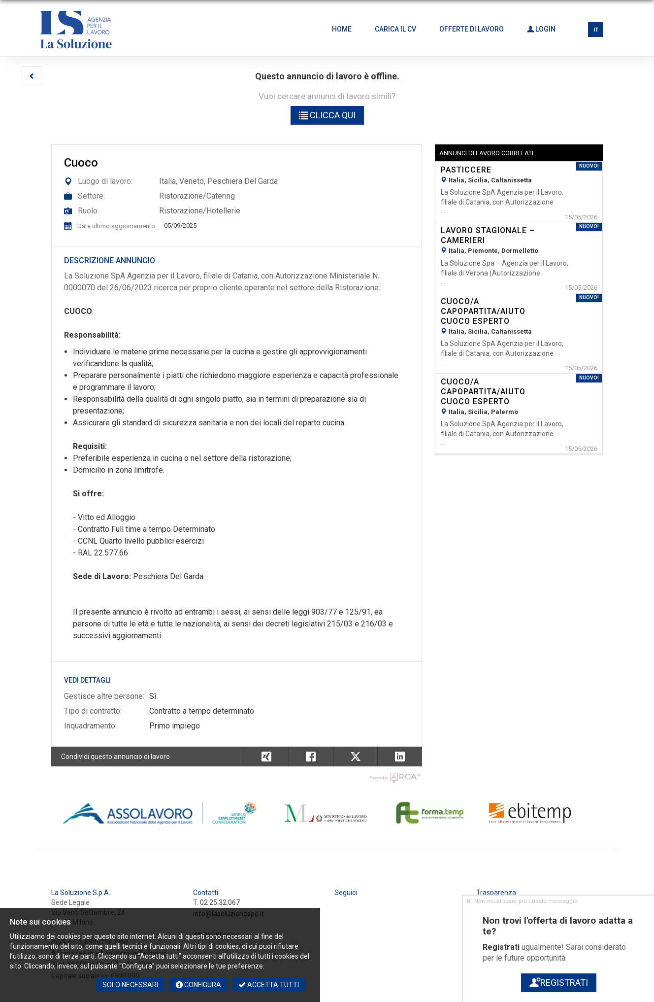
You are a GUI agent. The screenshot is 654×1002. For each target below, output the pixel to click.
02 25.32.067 (220, 902)
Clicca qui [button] (327, 115)
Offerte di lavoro (471, 29)
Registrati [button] (558, 982)
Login (541, 29)
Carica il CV (395, 29)
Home (342, 29)
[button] (31, 76)
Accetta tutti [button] (269, 985)
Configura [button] (198, 985)
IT (595, 30)
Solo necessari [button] (130, 985)
